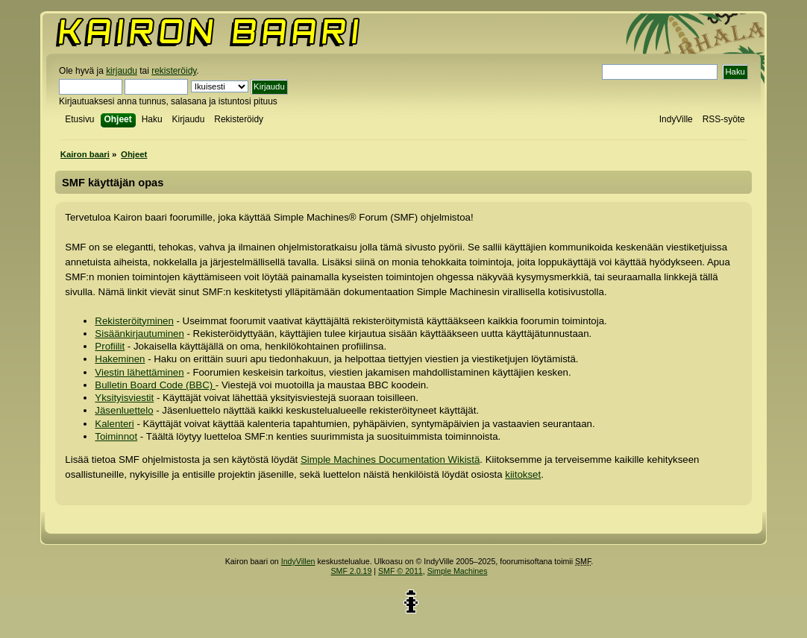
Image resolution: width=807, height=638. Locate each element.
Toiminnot (116, 436)
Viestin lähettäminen (139, 372)
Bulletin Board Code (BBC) (155, 385)
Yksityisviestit (124, 397)
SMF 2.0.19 (351, 570)
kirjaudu (121, 71)
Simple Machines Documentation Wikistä (390, 459)
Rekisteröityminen (134, 320)
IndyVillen (298, 561)
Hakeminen (120, 358)
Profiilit (110, 346)
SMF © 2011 (400, 570)
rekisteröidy (173, 71)
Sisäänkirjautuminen (139, 333)
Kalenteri (114, 423)
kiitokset (523, 474)
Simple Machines (457, 570)
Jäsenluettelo (124, 410)
